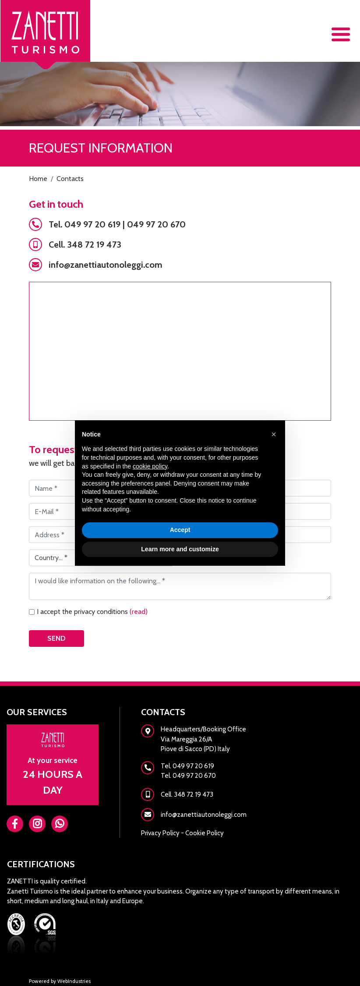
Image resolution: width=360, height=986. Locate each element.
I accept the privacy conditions (92, 611)
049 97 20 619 (92, 224)
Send (56, 638)
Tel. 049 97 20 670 (188, 776)
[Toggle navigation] (341, 34)
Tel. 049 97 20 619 (187, 766)
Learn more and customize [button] (180, 549)
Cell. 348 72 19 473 (85, 244)
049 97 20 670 (156, 224)
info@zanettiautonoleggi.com (105, 264)
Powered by (43, 981)
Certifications (41, 864)
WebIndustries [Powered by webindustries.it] (74, 981)
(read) (139, 611)
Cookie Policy (204, 833)
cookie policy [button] (150, 466)
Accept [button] (180, 529)
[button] (274, 434)
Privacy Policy (160, 833)
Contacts (163, 712)
